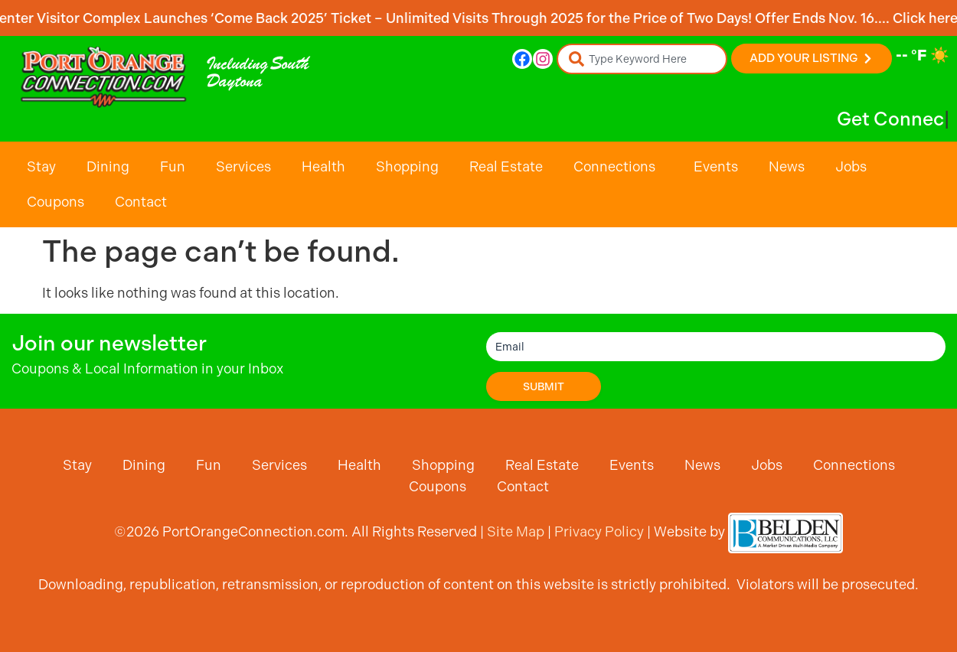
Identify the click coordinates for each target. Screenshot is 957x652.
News (787, 166)
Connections (618, 166)
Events (716, 166)
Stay (41, 166)
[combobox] (642, 59)
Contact (141, 202)
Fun (172, 166)
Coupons (55, 202)
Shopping (407, 166)
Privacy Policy (599, 531)
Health (323, 166)
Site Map (515, 531)
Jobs (851, 166)
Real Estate (506, 166)
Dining (108, 166)
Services (243, 166)
